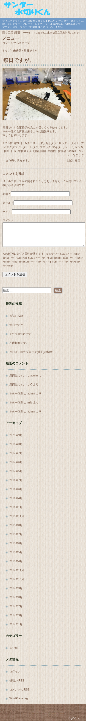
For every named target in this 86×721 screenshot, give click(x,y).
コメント (8, 220)
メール (8, 203)
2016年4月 (15, 498)
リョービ (67, 147)
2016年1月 (15, 507)
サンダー (64, 143)
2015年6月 (15, 543)
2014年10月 (16, 579)
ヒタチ (34, 147)
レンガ (79, 147)
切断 (6, 151)
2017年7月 (15, 453)
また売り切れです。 (16, 160)
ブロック (45, 147)
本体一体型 (16, 393)
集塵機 (51, 151)
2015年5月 (15, 552)
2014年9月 (15, 588)
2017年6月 (15, 462)
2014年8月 (15, 597)
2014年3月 (15, 615)
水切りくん (25, 151)
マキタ (56, 147)
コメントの (19, 689)
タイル (75, 143)
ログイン (14, 671)
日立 (14, 151)
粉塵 (36, 151)
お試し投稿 (75, 160)
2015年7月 (15, 534)
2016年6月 (15, 489)
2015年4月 (15, 561)
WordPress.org (18, 698)
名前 (6, 194)
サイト (7, 212)
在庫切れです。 (19, 343)
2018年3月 (15, 444)
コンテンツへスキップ (16, 43)
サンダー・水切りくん (43, 8)
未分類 (44, 143)
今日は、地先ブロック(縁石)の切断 (31, 352)
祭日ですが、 (17, 325)
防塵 (43, 151)
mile (30, 402)
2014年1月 (15, 624)
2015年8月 (15, 525)
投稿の (16, 680)
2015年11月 (16, 516)
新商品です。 (17, 375)
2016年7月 (15, 480)
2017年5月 (15, 471)
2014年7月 (15, 606)
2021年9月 (15, 435)
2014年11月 (16, 570)
